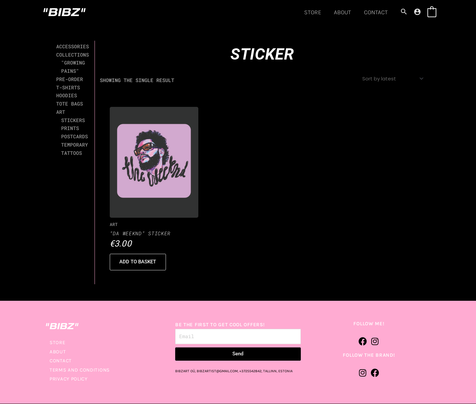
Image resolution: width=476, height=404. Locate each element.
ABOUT (343, 12)
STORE (314, 12)
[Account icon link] (417, 11)
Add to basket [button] (138, 262)
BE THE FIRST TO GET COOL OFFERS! (219, 325)
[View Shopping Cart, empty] (431, 12)
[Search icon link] (404, 12)
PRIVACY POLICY (69, 379)
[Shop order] (392, 79)
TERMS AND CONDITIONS (80, 370)
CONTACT (376, 12)
